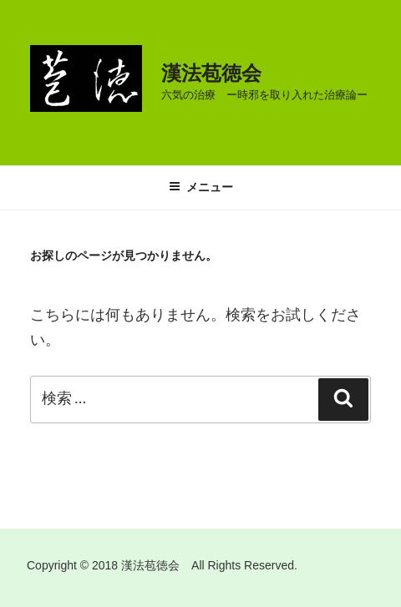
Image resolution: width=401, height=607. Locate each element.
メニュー (201, 187)
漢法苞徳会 (211, 73)
